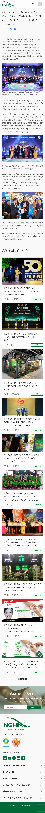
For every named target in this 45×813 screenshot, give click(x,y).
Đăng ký (34, 707)
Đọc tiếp (36, 299)
